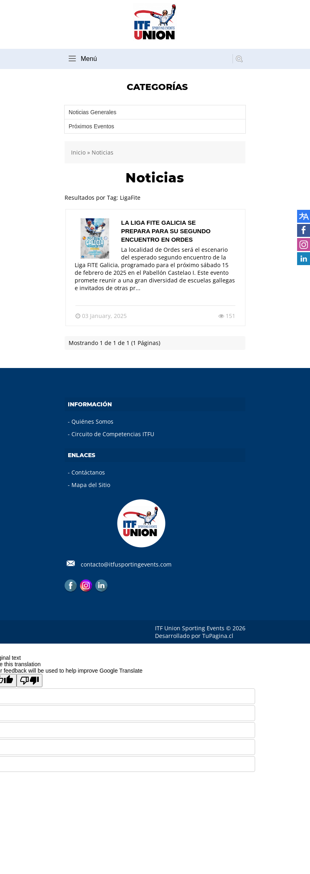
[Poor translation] (29, 680)
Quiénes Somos (92, 421)
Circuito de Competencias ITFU (112, 434)
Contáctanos (88, 472)
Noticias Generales (92, 112)
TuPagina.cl (217, 636)
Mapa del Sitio (90, 485)
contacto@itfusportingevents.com (126, 564)
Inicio (78, 152)
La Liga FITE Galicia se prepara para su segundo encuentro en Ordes (166, 231)
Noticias (102, 152)
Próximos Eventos (91, 126)
